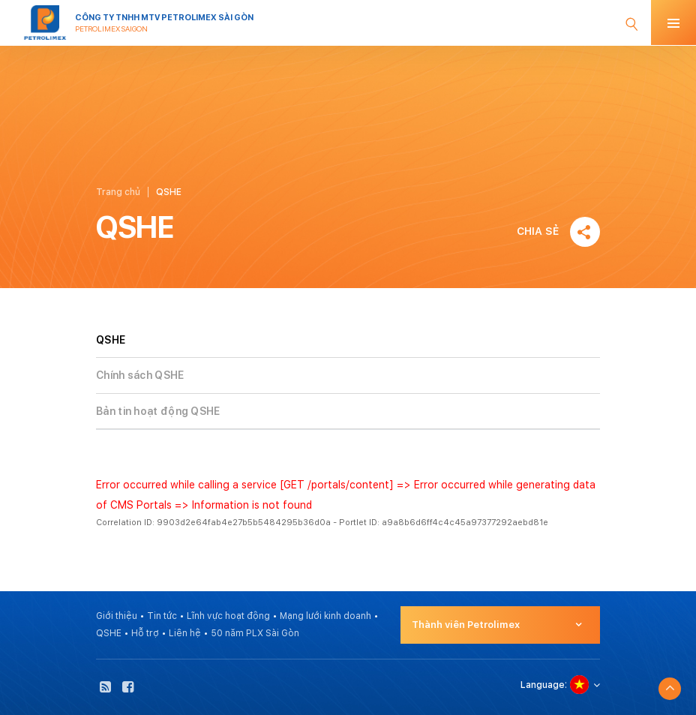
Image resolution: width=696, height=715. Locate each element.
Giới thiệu (116, 616)
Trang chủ (118, 192)
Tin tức (162, 616)
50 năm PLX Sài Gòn (255, 633)
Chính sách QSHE (140, 375)
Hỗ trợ (145, 633)
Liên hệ (185, 633)
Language (542, 685)
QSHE (109, 633)
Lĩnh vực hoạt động (228, 616)
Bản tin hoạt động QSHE (158, 411)
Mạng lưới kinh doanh (325, 616)
